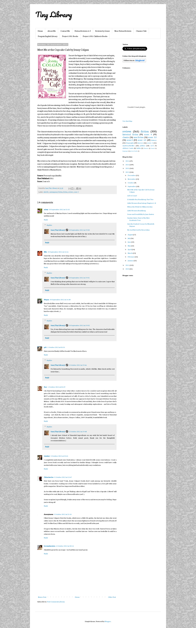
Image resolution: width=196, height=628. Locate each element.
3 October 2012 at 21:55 (63, 514)
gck (45, 347)
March (130, 253)
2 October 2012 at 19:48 (78, 431)
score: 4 (148, 134)
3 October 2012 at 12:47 (63, 477)
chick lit (45, 192)
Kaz (45, 387)
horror (140, 143)
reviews (70, 192)
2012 (127, 172)
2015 (127, 161)
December (132, 175)
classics (125, 137)
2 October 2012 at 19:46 (78, 365)
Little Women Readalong (136, 210)
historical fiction (130, 134)
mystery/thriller (128, 145)
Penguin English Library (47, 36)
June (129, 242)
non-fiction (138, 137)
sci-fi (152, 145)
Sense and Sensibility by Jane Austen (140, 214)
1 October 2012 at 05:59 (56, 387)
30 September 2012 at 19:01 (79, 277)
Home (40, 30)
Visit (127, 121)
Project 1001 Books (70, 36)
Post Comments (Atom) (56, 601)
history (154, 140)
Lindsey (47, 456)
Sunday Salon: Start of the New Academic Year (138, 219)
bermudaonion (49, 546)
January (131, 260)
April (130, 249)
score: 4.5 (142, 139)
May (129, 245)
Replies (49, 225)
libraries (146, 148)
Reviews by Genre (102, 30)
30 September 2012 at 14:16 (58, 252)
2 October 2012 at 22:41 (59, 456)
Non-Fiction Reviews (122, 30)
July (129, 238)
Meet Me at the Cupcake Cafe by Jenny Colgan (140, 190)
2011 (127, 265)
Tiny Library (53, 14)
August (130, 234)
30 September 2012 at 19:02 (79, 325)
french (153, 148)
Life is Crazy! (132, 195)
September (132, 186)
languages (125, 151)
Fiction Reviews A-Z (83, 30)
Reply (46, 219)
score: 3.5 (152, 137)
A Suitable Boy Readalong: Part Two (140, 199)
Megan (46, 299)
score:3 (130, 139)
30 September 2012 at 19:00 (79, 230)
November (132, 179)
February (131, 256)
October (131, 182)
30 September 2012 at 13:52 (59, 209)
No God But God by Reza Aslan (138, 230)
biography (130, 143)
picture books (134, 151)
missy (46, 209)
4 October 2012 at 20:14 (65, 546)
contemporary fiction (56, 192)
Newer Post (42, 597)
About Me (52, 30)
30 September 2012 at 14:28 (60, 299)
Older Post (112, 597)
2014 (127, 164)
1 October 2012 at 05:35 (56, 347)
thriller (138, 148)
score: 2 (76, 192)
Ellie (45, 252)
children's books (127, 148)
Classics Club (141, 30)
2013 (127, 168)
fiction (65, 192)
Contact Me (65, 30)
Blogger (108, 621)
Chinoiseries (48, 477)
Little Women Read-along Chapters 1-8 (141, 203)
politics (142, 145)
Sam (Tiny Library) (58, 230)
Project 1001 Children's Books (95, 36)
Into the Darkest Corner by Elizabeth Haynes (140, 225)
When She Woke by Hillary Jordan (139, 206)
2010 (127, 269)
